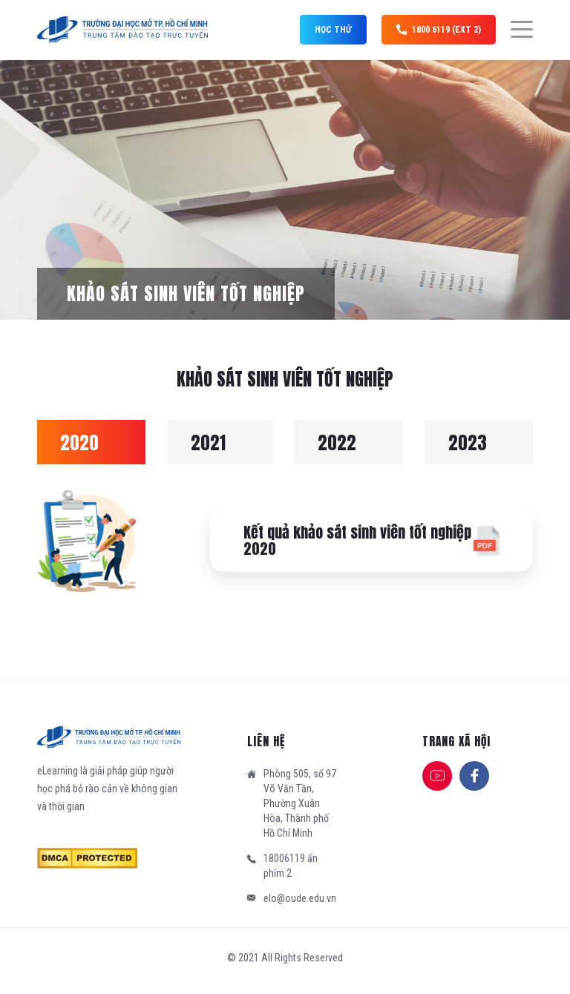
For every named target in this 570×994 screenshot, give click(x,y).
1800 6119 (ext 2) (438, 29)
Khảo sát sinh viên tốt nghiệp (186, 293)
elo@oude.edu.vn (299, 898)
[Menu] (514, 29)
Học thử (333, 29)
